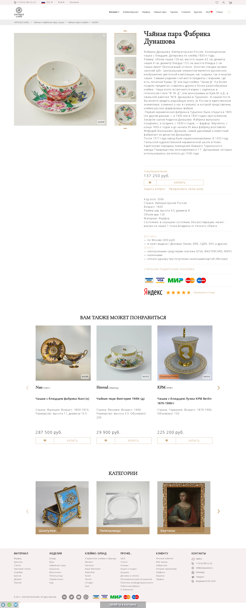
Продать (160, 579)
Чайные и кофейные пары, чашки (49, 22)
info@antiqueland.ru (202, 568)
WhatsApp (198, 572)
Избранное (161, 566)
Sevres (88, 579)
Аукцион (124, 572)
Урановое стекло (22, 569)
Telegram (198, 577)
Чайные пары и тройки (78, 22)
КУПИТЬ (180, 182)
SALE (209, 12)
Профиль (160, 572)
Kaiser (88, 576)
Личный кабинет (165, 559)
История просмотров (166, 569)
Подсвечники (56, 579)
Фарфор (146, 12)
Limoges (89, 583)
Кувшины (54, 569)
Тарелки (174, 12)
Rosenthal (90, 572)
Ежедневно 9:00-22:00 (204, 581)
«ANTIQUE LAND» (21, 22)
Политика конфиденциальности (136, 583)
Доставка (150, 236)
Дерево (17, 579)
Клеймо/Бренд (131, 12)
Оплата (149, 247)
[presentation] (27, 386)
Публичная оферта (129, 586)
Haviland (89, 566)
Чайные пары (160, 12)
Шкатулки (47, 531)
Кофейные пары (57, 566)
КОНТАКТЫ (199, 554)
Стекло (17, 566)
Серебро (18, 572)
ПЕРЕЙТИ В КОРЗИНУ (123, 604)
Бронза (17, 576)
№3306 (95, 22)
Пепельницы (110, 531)
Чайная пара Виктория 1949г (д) (119, 396)
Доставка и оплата (129, 576)
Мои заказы (162, 562)
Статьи (219, 12)
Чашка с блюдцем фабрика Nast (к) (61, 396)
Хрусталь (198, 12)
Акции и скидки (128, 569)
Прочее (18, 583)
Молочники (55, 572)
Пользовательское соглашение (136, 579)
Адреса (197, 559)
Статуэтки (186, 12)
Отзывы (124, 566)
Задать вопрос (154, 189)
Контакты (74, 2)
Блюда (52, 559)
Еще (51, 583)
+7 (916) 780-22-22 (202, 564)
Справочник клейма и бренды (100, 559)
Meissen (89, 562)
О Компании (126, 590)
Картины (167, 531)
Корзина (160, 576)
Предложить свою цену (186, 189)
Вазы (51, 562)
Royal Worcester (93, 569)
